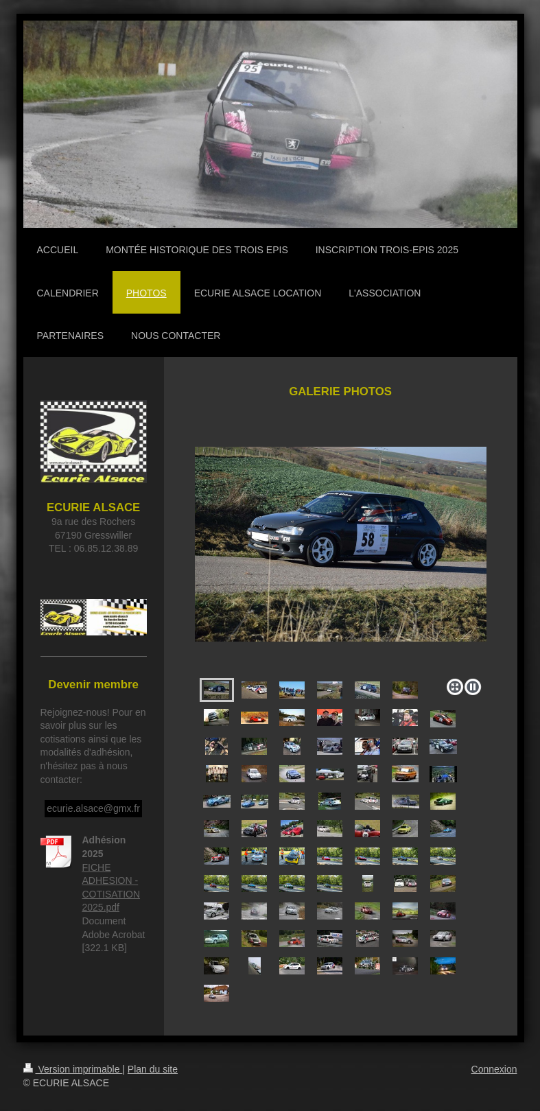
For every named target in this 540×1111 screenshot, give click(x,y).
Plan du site (153, 1069)
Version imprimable (73, 1069)
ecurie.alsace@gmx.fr (93, 808)
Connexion (494, 1069)
